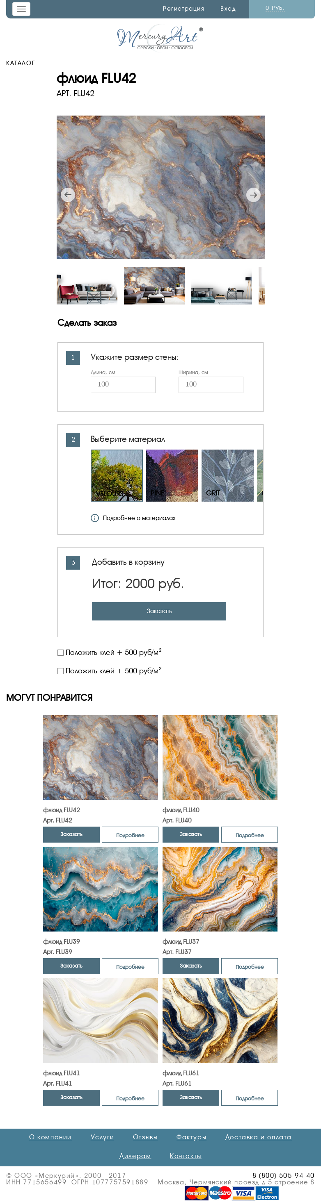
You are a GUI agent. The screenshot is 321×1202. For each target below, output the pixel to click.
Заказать (159, 611)
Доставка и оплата (258, 1137)
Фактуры (191, 1137)
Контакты (186, 1156)
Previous (68, 195)
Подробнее (130, 835)
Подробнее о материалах (133, 518)
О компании (50, 1137)
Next (253, 195)
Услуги (103, 1137)
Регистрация (184, 8)
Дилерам (135, 1156)
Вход (228, 8)
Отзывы (145, 1137)
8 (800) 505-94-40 (283, 1175)
